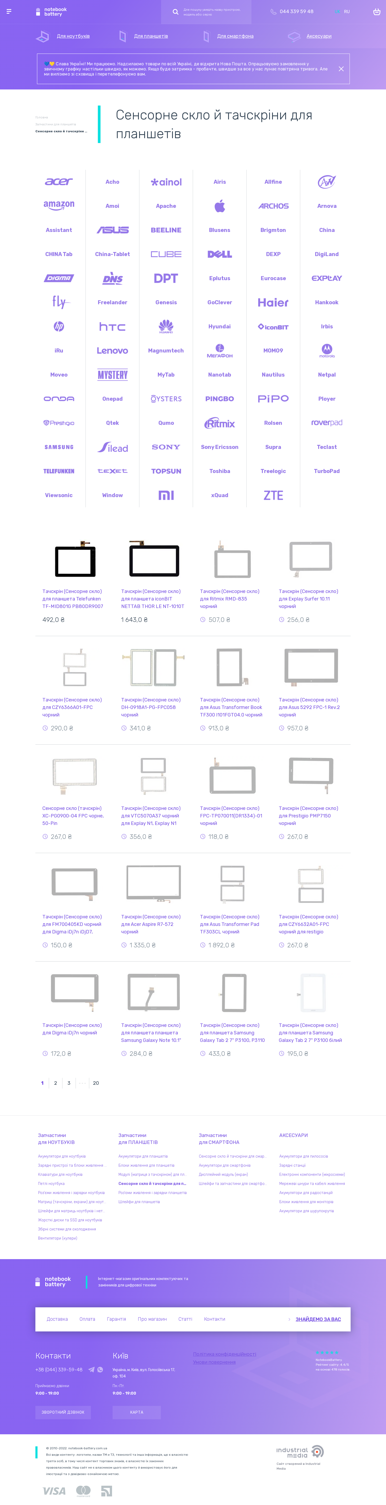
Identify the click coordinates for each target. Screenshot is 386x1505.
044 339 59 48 (297, 11)
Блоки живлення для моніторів (306, 1202)
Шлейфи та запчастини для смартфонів (234, 1183)
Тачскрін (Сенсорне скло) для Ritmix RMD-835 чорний (229, 598)
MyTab (166, 374)
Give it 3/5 (327, 1352)
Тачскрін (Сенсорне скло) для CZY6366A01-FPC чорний (72, 707)
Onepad (112, 399)
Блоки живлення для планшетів (146, 1165)
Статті (185, 1319)
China (327, 230)
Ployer (327, 399)
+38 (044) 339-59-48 (59, 1370)
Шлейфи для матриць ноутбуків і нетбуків (73, 1211)
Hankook (327, 302)
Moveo (59, 374)
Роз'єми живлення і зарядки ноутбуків (71, 1193)
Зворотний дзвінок (63, 1412)
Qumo (166, 423)
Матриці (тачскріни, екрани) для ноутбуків (73, 1202)
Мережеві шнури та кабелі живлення (312, 1183)
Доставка (57, 1319)
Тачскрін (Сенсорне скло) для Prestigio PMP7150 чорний (308, 815)
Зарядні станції (292, 1165)
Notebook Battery (53, 1282)
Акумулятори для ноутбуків (62, 1156)
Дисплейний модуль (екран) (223, 1174)
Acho (112, 182)
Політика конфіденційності (224, 1354)
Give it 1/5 (317, 1352)
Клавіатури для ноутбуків (60, 1174)
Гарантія (116, 1319)
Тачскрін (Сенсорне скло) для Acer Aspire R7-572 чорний (151, 924)
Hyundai (220, 326)
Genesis (166, 302)
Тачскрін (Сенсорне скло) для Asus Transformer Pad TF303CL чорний (229, 924)
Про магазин (152, 1319)
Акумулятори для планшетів (143, 1156)
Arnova (327, 206)
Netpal (327, 374)
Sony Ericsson (220, 447)
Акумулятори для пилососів (303, 1156)
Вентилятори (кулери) (57, 1238)
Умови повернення (214, 1362)
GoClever (219, 302)
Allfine (273, 182)
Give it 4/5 (331, 1352)
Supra (273, 447)
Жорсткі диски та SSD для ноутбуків (70, 1220)
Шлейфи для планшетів (139, 1202)
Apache (166, 206)
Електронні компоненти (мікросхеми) (312, 1174)
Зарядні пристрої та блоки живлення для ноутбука (73, 1165)
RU (347, 11)
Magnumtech (166, 350)
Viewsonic (59, 495)
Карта (136, 1412)
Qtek (112, 423)
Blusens (219, 230)
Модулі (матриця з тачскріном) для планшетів (154, 1174)
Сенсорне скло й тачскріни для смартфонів (234, 1156)
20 (96, 1083)
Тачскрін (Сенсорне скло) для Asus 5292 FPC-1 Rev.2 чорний (309, 707)
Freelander (112, 302)
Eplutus (219, 278)
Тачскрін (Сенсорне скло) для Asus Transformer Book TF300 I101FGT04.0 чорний (231, 707)
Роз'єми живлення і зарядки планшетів (152, 1193)
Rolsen (273, 423)
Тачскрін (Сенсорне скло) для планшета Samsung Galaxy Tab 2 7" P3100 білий (310, 1032)
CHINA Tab (58, 254)
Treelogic (273, 471)
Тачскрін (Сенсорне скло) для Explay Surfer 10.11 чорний (308, 598)
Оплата (87, 1319)
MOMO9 (273, 350)
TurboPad (327, 471)
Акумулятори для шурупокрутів (306, 1211)
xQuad (219, 495)
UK (337, 11)
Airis (220, 182)
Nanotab (219, 374)
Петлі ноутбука (51, 1183)
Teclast (327, 447)
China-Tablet (112, 254)
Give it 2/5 (322, 1352)
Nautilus (273, 374)
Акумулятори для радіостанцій (306, 1193)
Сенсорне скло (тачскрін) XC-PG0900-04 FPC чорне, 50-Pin (73, 815)
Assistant (59, 230)
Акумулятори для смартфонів (225, 1165)
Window (112, 495)
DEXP (273, 254)
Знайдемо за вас (318, 1319)
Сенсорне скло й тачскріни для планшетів (154, 1183)
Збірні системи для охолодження (67, 1229)
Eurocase (273, 278)
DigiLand (327, 254)
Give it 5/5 (336, 1352)
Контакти (214, 1319)
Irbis (327, 326)
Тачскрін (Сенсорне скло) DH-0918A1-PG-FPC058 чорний (151, 707)
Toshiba (219, 471)
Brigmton (273, 230)
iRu (59, 350)
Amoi (112, 206)
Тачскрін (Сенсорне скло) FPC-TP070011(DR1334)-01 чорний (231, 815)
